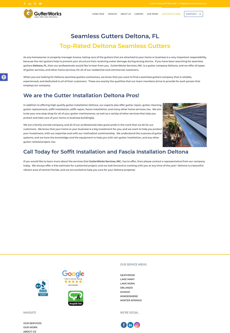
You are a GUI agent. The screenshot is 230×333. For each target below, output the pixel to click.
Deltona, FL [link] (40, 65)
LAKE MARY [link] (127, 279)
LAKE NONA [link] (127, 283)
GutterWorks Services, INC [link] (105, 161)
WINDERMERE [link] (129, 296)
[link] (4, 77)
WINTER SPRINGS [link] (131, 300)
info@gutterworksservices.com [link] (193, 3)
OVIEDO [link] (125, 292)
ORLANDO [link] (126, 287)
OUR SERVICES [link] (32, 323)
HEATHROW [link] (127, 275)
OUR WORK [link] (30, 327)
